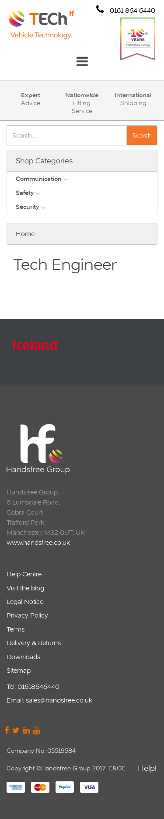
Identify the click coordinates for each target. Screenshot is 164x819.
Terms (15, 629)
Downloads (23, 657)
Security (27, 206)
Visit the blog (25, 588)
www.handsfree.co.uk (38, 542)
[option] (80, 352)
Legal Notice (25, 601)
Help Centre (24, 574)
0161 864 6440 (125, 9)
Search (142, 135)
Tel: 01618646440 (33, 686)
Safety (25, 192)
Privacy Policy (27, 615)
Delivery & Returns (34, 643)
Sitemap (19, 670)
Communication (39, 178)
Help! (147, 770)
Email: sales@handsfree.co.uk (49, 700)
